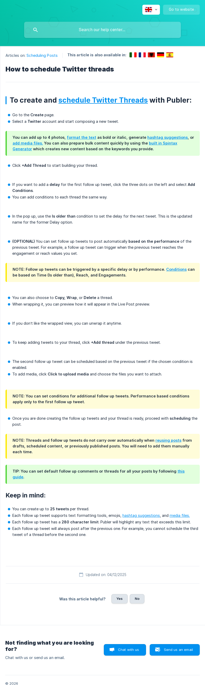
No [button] (137, 598)
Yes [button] (119, 598)
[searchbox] (102, 30)
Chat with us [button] (128, 649)
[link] (133, 54)
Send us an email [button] (178, 649)
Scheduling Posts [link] (42, 55)
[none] (151, 10)
